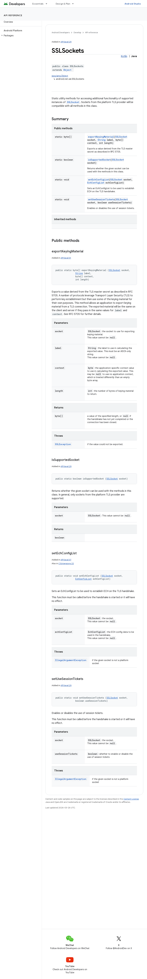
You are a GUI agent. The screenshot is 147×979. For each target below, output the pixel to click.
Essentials (38, 3)
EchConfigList (95, 182)
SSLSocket (73, 102)
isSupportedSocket (99, 159)
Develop (77, 32)
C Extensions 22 (66, 563)
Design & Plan (63, 3)
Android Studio (133, 3)
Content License (131, 799)
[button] (20, 35)
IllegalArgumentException (70, 660)
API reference (13, 15)
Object (67, 69)
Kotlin (124, 56)
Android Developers (61, 32)
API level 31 (66, 258)
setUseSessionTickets (101, 199)
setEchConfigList (98, 179)
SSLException (63, 444)
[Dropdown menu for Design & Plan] (74, 3)
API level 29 (66, 41)
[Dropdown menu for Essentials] (48, 3)
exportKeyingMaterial (101, 136)
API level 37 (66, 559)
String (102, 139)
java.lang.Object (60, 75)
